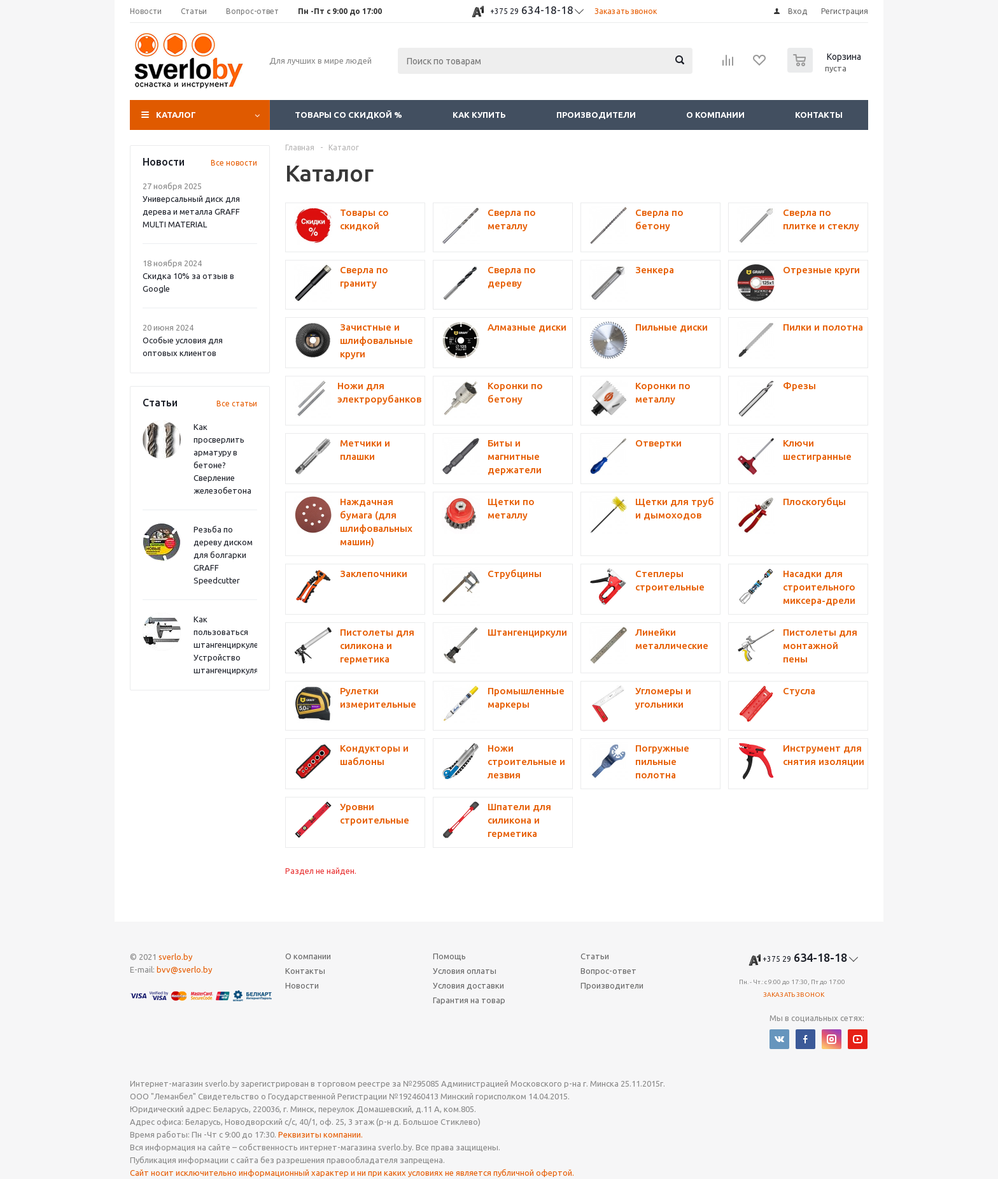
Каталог (176, 114)
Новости (302, 985)
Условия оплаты (464, 970)
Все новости (234, 163)
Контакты (819, 114)
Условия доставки (468, 985)
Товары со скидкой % (348, 114)
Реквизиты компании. (320, 1134)
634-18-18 (531, 10)
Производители (596, 114)
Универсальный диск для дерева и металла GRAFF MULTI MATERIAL (191, 211)
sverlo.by (175, 956)
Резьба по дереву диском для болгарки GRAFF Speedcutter (223, 555)
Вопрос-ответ (608, 970)
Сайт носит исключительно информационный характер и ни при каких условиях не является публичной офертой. (352, 1172)
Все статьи (236, 403)
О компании (715, 114)
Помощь (449, 956)
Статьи (594, 956)
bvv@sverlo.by (184, 969)
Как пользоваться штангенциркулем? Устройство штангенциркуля (230, 645)
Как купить (479, 114)
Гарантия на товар (469, 1000)
